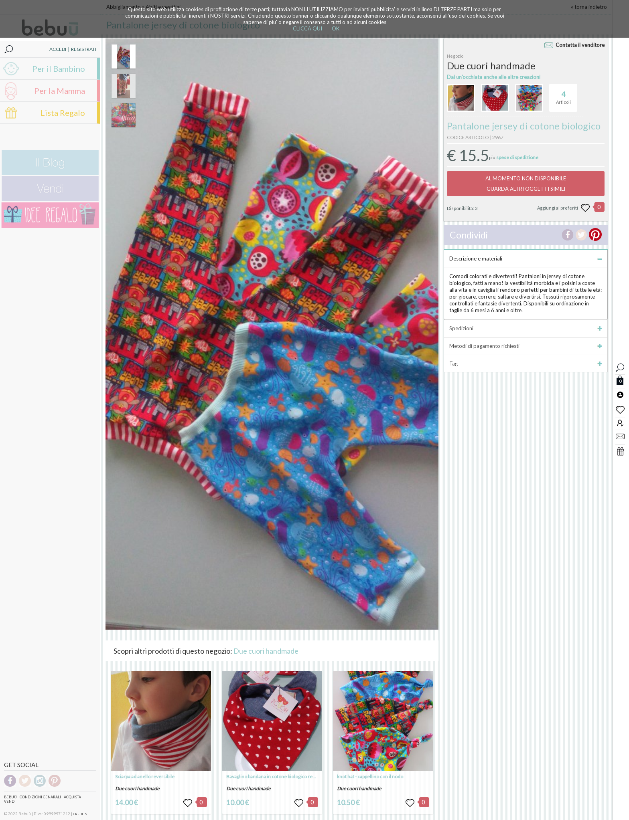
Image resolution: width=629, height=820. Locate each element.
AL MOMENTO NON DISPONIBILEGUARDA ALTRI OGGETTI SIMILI (525, 183)
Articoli (563, 94)
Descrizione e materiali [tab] (525, 258)
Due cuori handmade (265, 650)
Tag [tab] (525, 363)
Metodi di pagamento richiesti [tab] (525, 346)
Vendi (10, 801)
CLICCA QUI (307, 28)
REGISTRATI (83, 49)
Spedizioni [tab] (525, 328)
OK (335, 28)
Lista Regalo (63, 112)
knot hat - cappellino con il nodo (370, 777)
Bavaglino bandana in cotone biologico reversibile (278, 777)
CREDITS (80, 814)
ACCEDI (57, 49)
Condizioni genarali (40, 797)
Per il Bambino (58, 68)
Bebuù (10, 797)
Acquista (72, 797)
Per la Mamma (59, 90)
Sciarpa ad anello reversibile (144, 777)
